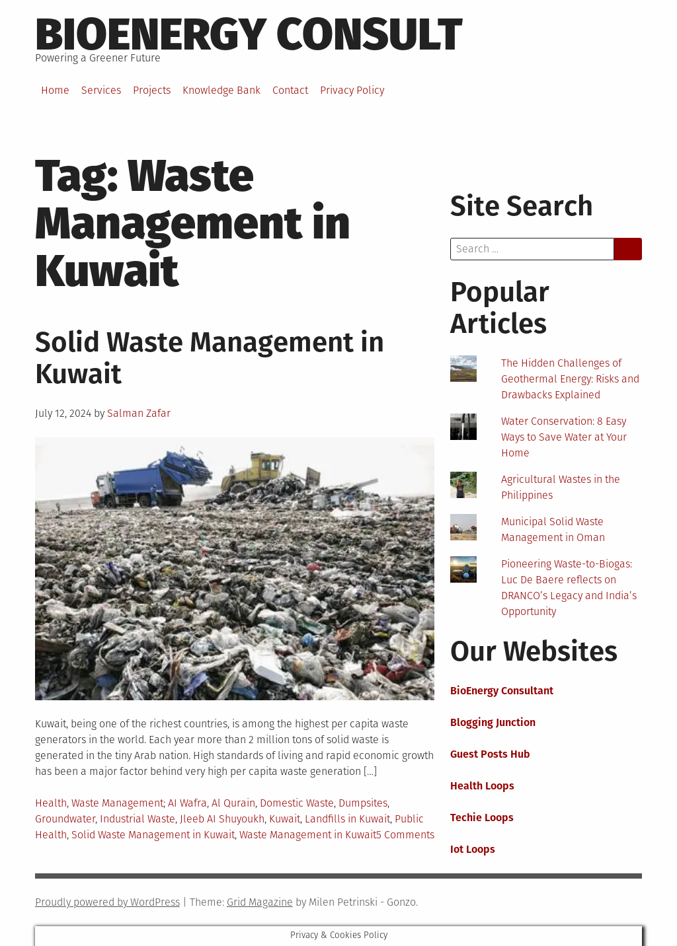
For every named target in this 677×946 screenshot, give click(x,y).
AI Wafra (187, 803)
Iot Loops (472, 849)
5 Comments (405, 834)
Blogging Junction (493, 722)
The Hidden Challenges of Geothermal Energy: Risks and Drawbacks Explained (570, 379)
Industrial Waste (137, 819)
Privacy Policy (352, 90)
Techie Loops (482, 817)
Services (101, 90)
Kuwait (284, 819)
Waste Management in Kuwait (307, 834)
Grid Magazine (260, 902)
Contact (290, 90)
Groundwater (65, 819)
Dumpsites (362, 803)
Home (55, 90)
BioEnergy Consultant (501, 690)
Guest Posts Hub (490, 754)
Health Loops (482, 786)
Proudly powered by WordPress (107, 902)
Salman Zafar (139, 413)
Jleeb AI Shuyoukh (222, 819)
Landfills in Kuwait (347, 819)
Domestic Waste (297, 803)
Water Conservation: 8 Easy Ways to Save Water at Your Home (564, 437)
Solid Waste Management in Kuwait (209, 358)
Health (51, 803)
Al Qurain (233, 803)
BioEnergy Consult (249, 34)
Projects (152, 90)
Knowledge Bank (221, 90)
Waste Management (117, 803)
